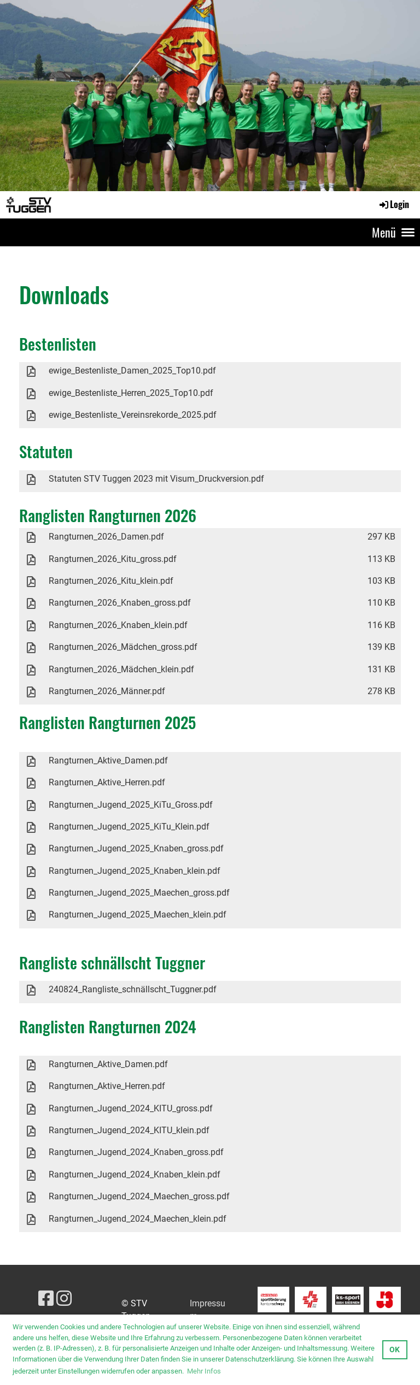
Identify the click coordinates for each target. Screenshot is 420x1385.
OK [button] (394, 1349)
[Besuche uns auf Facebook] (46, 1298)
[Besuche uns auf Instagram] (64, 1298)
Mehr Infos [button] (204, 1371)
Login (393, 204)
